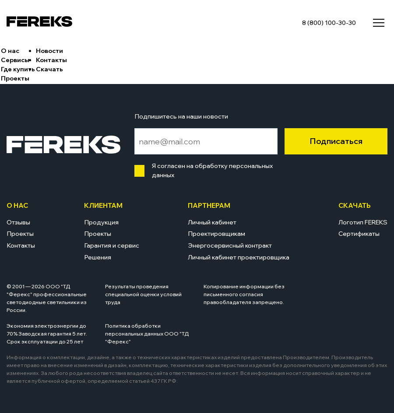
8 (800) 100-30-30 (329, 23)
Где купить (18, 69)
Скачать (49, 69)
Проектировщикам (216, 234)
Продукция (101, 222)
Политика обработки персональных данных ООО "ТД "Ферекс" (147, 333)
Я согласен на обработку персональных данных (210, 170)
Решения (97, 257)
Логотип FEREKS (362, 222)
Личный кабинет (212, 222)
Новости (49, 51)
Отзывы (18, 222)
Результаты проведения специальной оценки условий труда (143, 294)
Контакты (51, 60)
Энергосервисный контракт (230, 245)
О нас (10, 51)
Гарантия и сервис (111, 245)
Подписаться (336, 141)
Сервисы (15, 60)
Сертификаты (359, 234)
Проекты (15, 78)
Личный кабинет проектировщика (238, 257)
